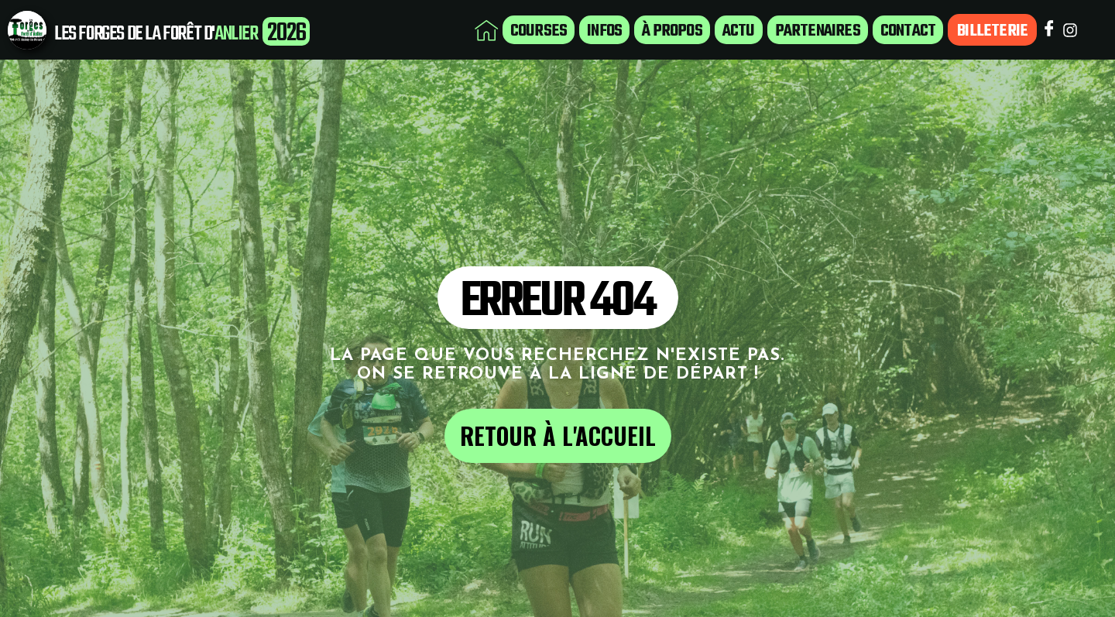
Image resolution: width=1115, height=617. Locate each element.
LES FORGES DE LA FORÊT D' (134, 34)
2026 (286, 33)
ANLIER (236, 34)
